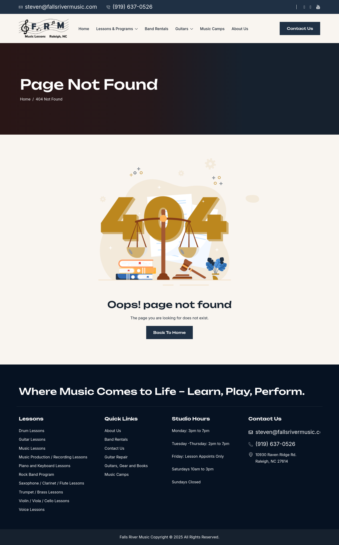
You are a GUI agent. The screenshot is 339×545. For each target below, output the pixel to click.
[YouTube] (318, 7)
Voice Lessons (31, 509)
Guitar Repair (116, 457)
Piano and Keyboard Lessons (44, 465)
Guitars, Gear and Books (126, 465)
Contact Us (114, 448)
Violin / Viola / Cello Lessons (44, 500)
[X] (310, 7)
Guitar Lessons (32, 439)
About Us (240, 28)
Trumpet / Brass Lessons (41, 492)
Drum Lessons (31, 430)
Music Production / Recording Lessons (53, 457)
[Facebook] (304, 7)
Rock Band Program (36, 474)
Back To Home (169, 332)
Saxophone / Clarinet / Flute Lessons (51, 483)
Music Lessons (32, 448)
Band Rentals (156, 28)
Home (84, 28)
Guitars (184, 29)
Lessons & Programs (117, 29)
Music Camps (212, 28)
